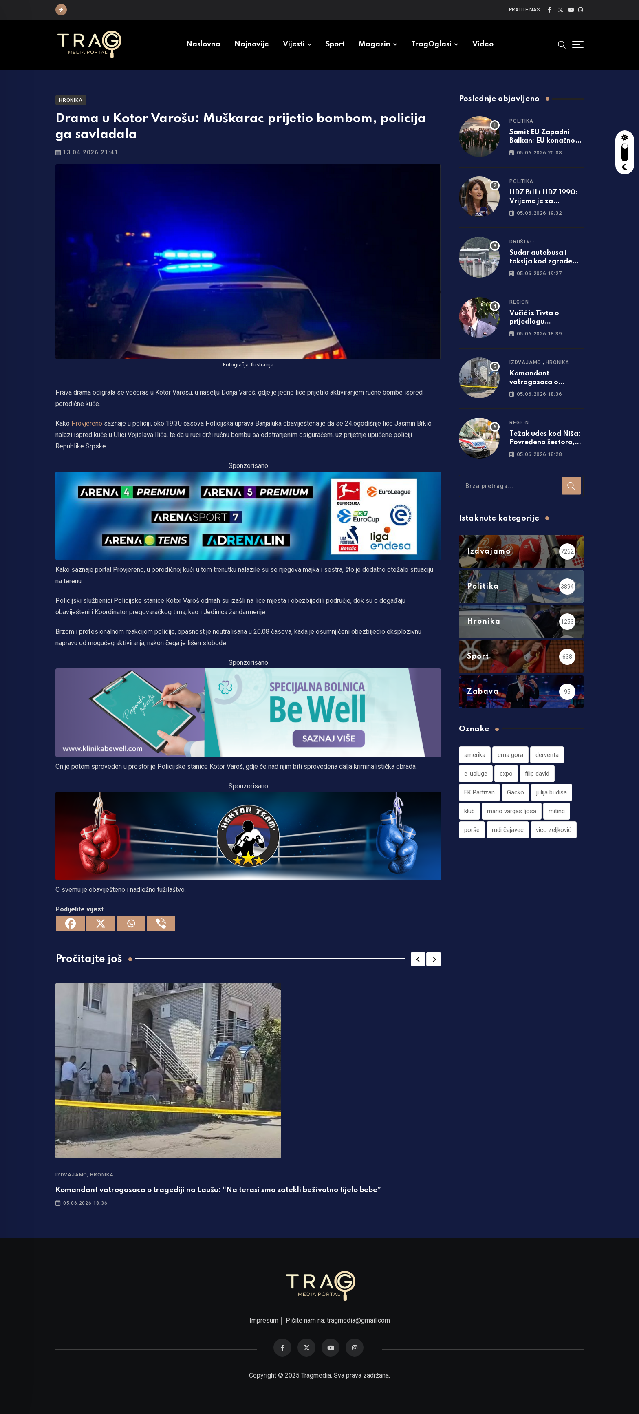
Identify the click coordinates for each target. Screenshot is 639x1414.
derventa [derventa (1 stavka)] (547, 755)
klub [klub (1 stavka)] (469, 811)
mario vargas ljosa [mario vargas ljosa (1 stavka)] (511, 811)
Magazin (374, 44)
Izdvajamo (71, 1175)
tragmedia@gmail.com (358, 1320)
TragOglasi (431, 44)
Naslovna (203, 44)
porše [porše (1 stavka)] (472, 830)
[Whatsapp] (131, 923)
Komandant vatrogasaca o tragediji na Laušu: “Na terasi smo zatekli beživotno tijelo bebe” (218, 1190)
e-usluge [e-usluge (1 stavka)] (475, 773)
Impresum (263, 1320)
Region (519, 302)
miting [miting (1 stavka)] (557, 811)
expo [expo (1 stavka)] (506, 773)
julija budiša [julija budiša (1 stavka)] (551, 792)
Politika (521, 121)
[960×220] (248, 712)
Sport (335, 44)
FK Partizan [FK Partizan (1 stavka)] (479, 792)
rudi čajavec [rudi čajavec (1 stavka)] (508, 830)
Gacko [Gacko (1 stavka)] (515, 792)
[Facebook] (70, 923)
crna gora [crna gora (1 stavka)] (510, 755)
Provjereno (86, 423)
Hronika (102, 1175)
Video (483, 44)
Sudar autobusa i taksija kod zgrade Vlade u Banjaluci (540, 261)
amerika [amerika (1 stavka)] (474, 755)
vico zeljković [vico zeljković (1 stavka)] (553, 830)
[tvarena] (248, 515)
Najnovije (251, 44)
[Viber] (161, 923)
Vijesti (294, 44)
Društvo (521, 242)
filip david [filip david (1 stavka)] (537, 773)
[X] (100, 923)
